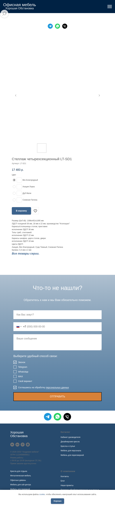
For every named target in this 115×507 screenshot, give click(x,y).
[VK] (12, 445)
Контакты (65, 476)
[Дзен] (28, 445)
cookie (42, 494)
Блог (63, 481)
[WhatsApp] (57, 26)
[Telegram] (50, 26)
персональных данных (57, 387)
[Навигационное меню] (109, 6)
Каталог (65, 432)
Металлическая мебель (20, 476)
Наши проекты (67, 485)
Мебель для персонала (71, 451)
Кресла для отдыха (18, 471)
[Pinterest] (23, 445)
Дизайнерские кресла (70, 442)
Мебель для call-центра (20, 485)
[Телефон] (64, 26)
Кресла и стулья (68, 446)
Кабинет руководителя (70, 437)
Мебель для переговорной (72, 455)
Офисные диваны (18, 480)
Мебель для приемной (20, 489)
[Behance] (17, 445)
